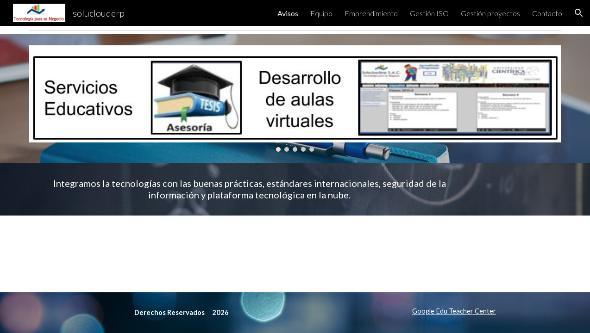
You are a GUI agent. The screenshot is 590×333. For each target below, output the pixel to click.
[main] (249, 189)
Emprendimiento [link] (371, 13)
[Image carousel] (295, 98)
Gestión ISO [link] (429, 13)
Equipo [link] (321, 13)
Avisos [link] (287, 13)
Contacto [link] (547, 13)
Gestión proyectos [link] (490, 13)
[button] (579, 13)
